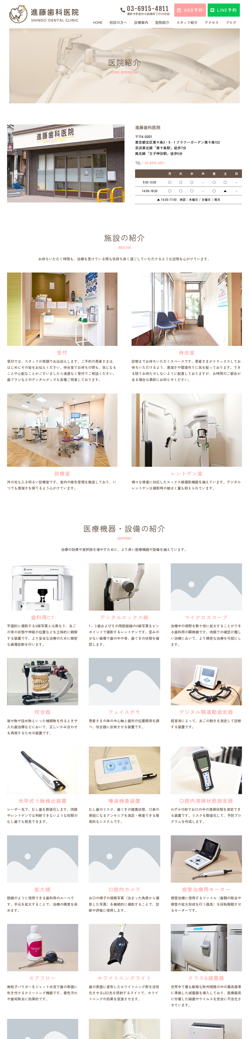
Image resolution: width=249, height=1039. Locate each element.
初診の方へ (118, 22)
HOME (97, 22)
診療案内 (141, 22)
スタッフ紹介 (187, 22)
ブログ (231, 22)
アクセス (212, 22)
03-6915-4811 (148, 9)
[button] (190, 10)
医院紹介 (162, 22)
